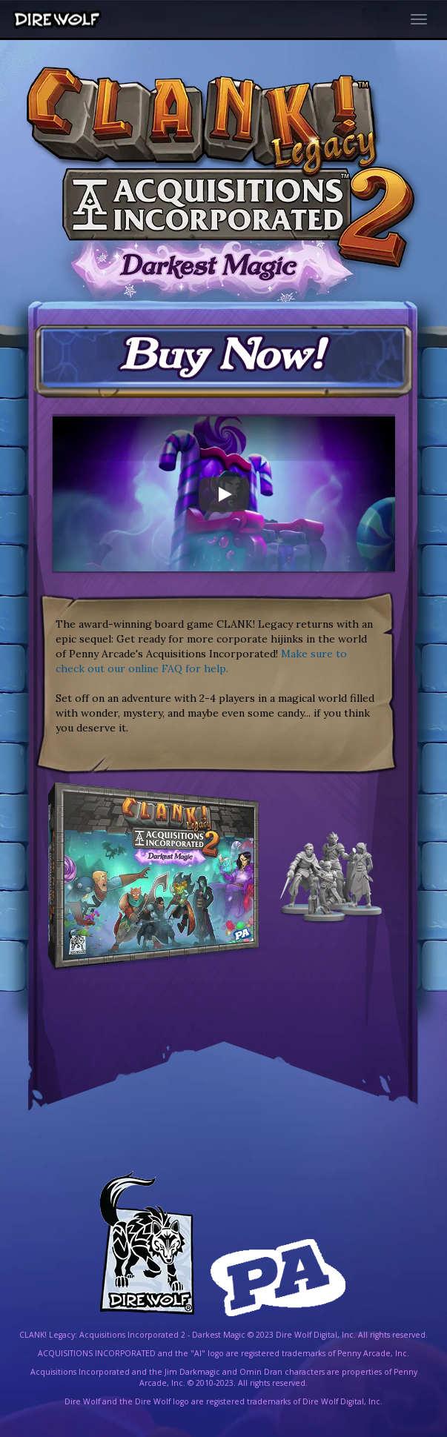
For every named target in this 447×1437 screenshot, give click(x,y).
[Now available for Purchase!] (223, 362)
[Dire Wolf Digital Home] (59, 19)
